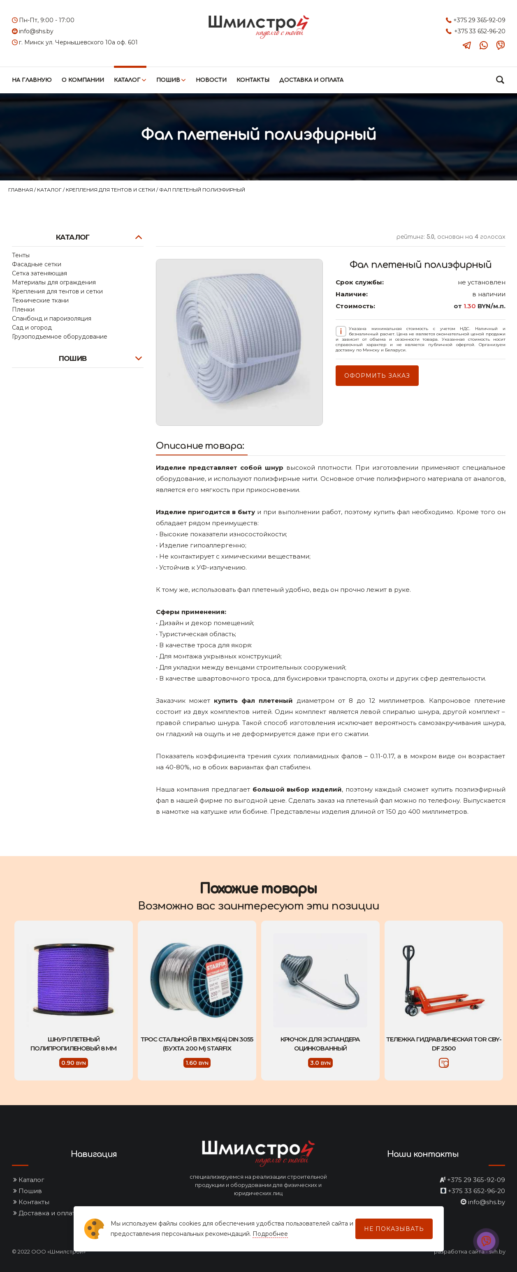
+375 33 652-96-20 (479, 31)
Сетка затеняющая (39, 273)
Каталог (127, 80)
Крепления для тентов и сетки (111, 190)
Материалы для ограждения (54, 282)
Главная (21, 190)
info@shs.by (36, 31)
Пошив (168, 80)
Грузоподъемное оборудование (59, 336)
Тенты (21, 255)
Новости (211, 80)
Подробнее (270, 1233)
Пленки (23, 309)
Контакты (252, 80)
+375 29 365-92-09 (479, 20)
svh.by (497, 1251)
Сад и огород (32, 327)
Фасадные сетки (36, 264)
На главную (32, 80)
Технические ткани (40, 300)
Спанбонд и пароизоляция (51, 318)
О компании (83, 80)
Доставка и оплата (311, 80)
